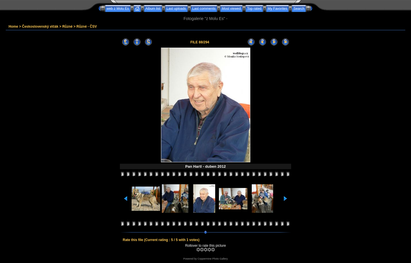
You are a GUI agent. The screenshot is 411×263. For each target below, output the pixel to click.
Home (13, 27)
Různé (67, 27)
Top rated (254, 9)
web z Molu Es (118, 9)
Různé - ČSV (86, 27)
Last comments (203, 9)
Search (298, 9)
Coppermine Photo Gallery (213, 258)
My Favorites (277, 9)
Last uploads (176, 9)
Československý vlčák (40, 27)
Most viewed (231, 9)
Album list (153, 9)
